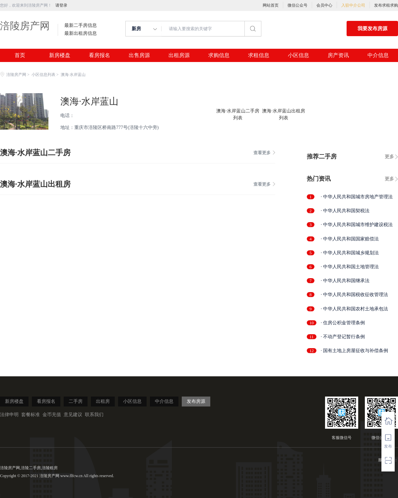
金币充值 (51, 414)
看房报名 (99, 55)
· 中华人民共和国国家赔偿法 (350, 238)
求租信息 (259, 55)
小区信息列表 (43, 74)
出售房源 (139, 55)
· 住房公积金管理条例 (343, 322)
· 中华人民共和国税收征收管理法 (354, 294)
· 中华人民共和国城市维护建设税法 (357, 224)
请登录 (61, 5)
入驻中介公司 (353, 5)
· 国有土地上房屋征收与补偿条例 (354, 350)
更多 (389, 156)
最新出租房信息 (80, 33)
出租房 (103, 401)
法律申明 (9, 414)
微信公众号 (297, 5)
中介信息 (378, 55)
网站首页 (271, 5)
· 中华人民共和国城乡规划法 (350, 252)
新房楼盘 (60, 55)
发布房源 (196, 401)
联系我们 (94, 414)
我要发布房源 (372, 28)
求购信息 (219, 55)
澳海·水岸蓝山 (89, 101)
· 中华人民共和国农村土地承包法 (354, 308)
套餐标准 (30, 414)
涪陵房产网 (25, 25)
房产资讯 (338, 55)
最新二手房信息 (80, 25)
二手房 (76, 401)
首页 (20, 55)
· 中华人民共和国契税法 (345, 210)
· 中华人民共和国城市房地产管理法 (357, 196)
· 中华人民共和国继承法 (345, 280)
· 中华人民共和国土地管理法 (350, 266)
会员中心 (324, 5)
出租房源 (179, 55)
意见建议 (73, 414)
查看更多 (264, 152)
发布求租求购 (386, 5)
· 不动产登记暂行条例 (343, 336)
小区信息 (298, 55)
